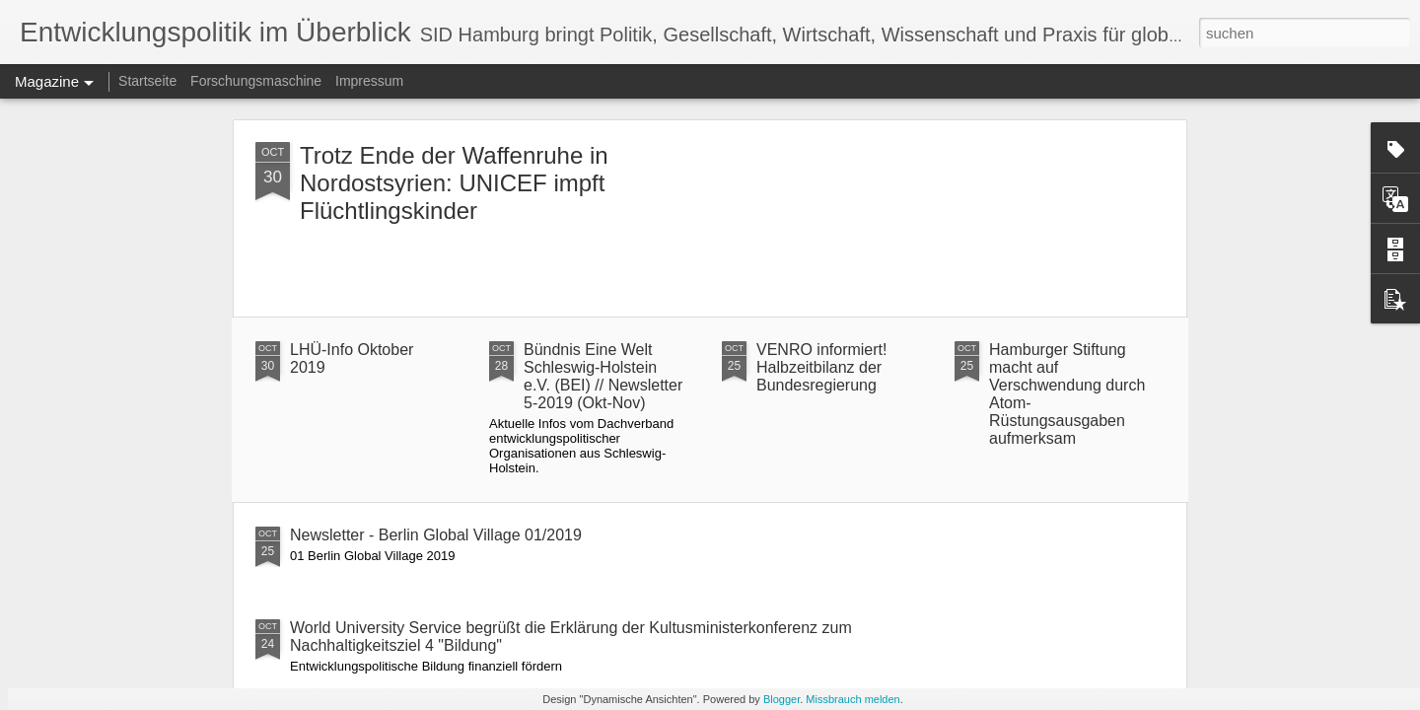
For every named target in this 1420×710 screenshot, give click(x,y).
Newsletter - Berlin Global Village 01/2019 (436, 535)
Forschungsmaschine (255, 81)
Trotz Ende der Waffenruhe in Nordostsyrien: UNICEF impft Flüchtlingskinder (454, 183)
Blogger (781, 699)
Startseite (147, 81)
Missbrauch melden (852, 699)
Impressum (369, 81)
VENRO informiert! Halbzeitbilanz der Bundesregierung (821, 367)
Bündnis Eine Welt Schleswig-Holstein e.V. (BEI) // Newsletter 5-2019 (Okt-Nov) (603, 376)
